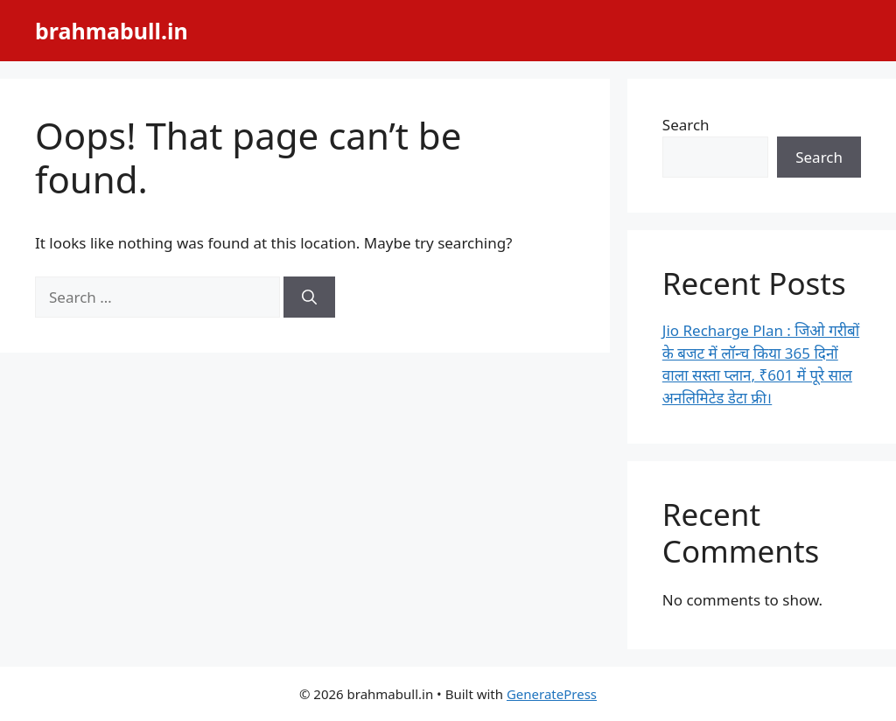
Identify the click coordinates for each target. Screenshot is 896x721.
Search (686, 125)
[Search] (309, 297)
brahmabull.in (111, 31)
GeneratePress (552, 694)
